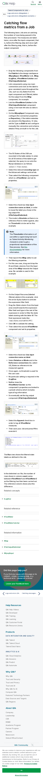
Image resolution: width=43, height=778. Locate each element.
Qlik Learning (11, 619)
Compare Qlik (11, 692)
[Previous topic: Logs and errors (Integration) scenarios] (11, 593)
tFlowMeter (8, 517)
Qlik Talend (10, 640)
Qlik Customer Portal (14, 622)
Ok (21, 770)
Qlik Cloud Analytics (13, 656)
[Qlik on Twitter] (32, 745)
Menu (40, 4)
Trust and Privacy (12, 682)
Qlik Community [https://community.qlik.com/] (21, 745)
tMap (6, 541)
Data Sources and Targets (16, 698)
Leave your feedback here (17, 584)
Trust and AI (10, 686)
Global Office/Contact (14, 738)
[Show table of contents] (4, 10)
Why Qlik (9, 676)
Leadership (10, 716)
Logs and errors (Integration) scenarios (21, 16)
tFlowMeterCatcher (12, 523)
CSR (7, 719)
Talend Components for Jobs (18, 10)
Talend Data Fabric (13, 646)
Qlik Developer (11, 613)
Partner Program (12, 728)
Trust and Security (13, 679)
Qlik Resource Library (14, 626)
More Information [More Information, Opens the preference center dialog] (21, 775)
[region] (21, 762)
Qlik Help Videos (12, 610)
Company (9, 712)
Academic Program (13, 725)
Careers (9, 732)
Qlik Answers (11, 659)
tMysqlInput (9, 553)
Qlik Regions (11, 702)
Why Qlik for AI (11, 689)
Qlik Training (10, 616)
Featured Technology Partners (18, 695)
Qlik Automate (11, 665)
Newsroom (10, 735)
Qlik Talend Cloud (13, 643)
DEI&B (8, 722)
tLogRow (7, 499)
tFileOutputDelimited (12, 547)
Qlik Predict (10, 662)
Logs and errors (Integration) (17, 13)
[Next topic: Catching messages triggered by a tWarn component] (31, 593)
